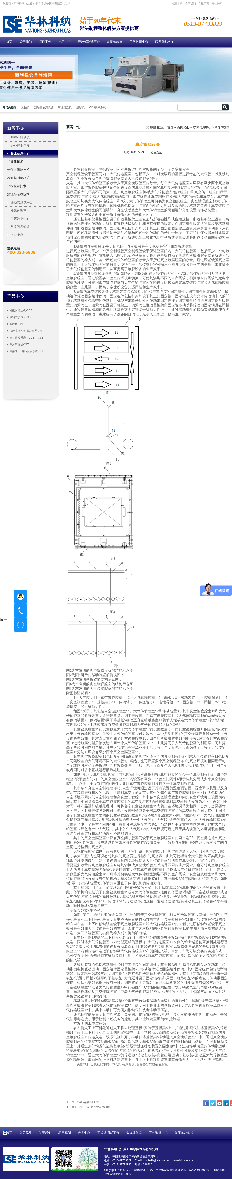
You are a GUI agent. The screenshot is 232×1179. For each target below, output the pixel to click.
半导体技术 (222, 127)
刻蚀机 (25, 107)
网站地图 (219, 1170)
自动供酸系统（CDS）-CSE (27, 337)
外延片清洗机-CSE (21, 310)
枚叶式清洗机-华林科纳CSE (26, 330)
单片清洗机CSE (19, 344)
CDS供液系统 (97, 107)
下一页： (90, 1107)
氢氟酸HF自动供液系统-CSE (27, 351)
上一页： (82, 1102)
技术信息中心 (202, 127)
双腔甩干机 (16, 324)
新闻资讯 (183, 127)
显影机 (80, 107)
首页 (9, 41)
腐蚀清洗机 (65, 107)
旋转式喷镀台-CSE (21, 317)
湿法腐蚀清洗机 (43, 107)
